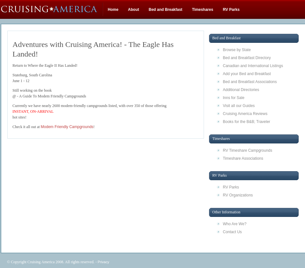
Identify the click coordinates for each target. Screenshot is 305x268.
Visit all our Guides (239, 105)
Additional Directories (241, 90)
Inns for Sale (233, 98)
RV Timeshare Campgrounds (247, 150)
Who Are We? (234, 224)
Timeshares (202, 9)
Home (113, 9)
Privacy (103, 262)
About (133, 9)
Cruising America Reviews (245, 113)
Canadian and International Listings (253, 66)
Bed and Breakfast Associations (250, 82)
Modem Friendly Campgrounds (67, 127)
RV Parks (231, 9)
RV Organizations (238, 195)
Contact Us (232, 232)
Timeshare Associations (243, 158)
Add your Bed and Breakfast (247, 74)
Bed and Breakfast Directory (247, 58)
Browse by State (237, 50)
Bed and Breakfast (165, 9)
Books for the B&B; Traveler (246, 121)
